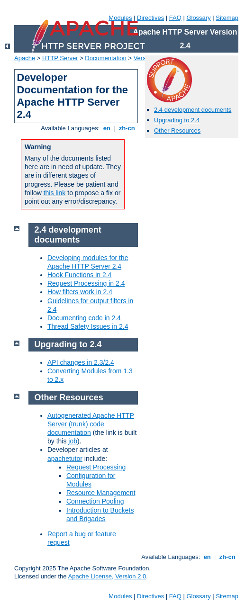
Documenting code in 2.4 (84, 318)
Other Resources (177, 130)
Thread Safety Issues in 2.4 (87, 326)
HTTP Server (60, 58)
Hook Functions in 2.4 (79, 275)
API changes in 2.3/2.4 (80, 362)
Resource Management (101, 492)
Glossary (198, 17)
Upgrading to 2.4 (177, 120)
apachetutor (64, 458)
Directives (150, 17)
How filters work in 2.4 (79, 292)
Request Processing (96, 467)
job (72, 441)
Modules (120, 17)
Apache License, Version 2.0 (107, 576)
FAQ (175, 17)
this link (55, 193)
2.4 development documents (192, 109)
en (106, 128)
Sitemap (227, 17)
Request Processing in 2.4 (86, 283)
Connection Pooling (95, 501)
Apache (24, 58)
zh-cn (126, 128)
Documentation (105, 58)
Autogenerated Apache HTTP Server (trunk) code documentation (90, 424)
